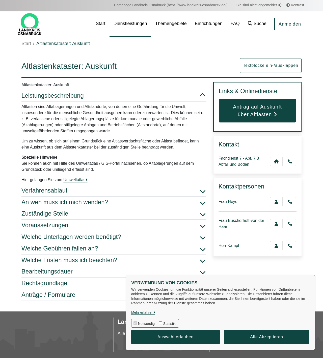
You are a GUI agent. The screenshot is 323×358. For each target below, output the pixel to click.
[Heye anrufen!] (290, 201)
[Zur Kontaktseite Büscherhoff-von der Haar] (276, 223)
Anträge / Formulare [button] (113, 295)
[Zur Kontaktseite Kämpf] (276, 245)
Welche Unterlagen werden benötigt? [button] (113, 237)
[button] (257, 24)
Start (26, 43)
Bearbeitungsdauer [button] (113, 271)
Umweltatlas (74, 180)
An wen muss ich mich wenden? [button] (113, 202)
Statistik (169, 324)
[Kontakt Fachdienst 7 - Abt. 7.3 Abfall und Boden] (276, 161)
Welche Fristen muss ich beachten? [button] (113, 260)
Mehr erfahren (142, 312)
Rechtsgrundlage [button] (113, 283)
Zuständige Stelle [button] (113, 213)
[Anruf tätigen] (290, 161)
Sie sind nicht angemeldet (258, 5)
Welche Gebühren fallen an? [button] (113, 248)
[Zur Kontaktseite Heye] (276, 201)
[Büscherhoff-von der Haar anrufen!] (290, 223)
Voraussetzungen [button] (113, 225)
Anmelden (290, 24)
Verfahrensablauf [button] (113, 190)
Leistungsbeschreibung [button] (113, 95)
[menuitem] (171, 5)
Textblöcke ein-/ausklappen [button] (270, 65)
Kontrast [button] (295, 5)
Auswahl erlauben (175, 337)
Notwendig (146, 324)
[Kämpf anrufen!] (290, 245)
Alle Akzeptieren (266, 337)
